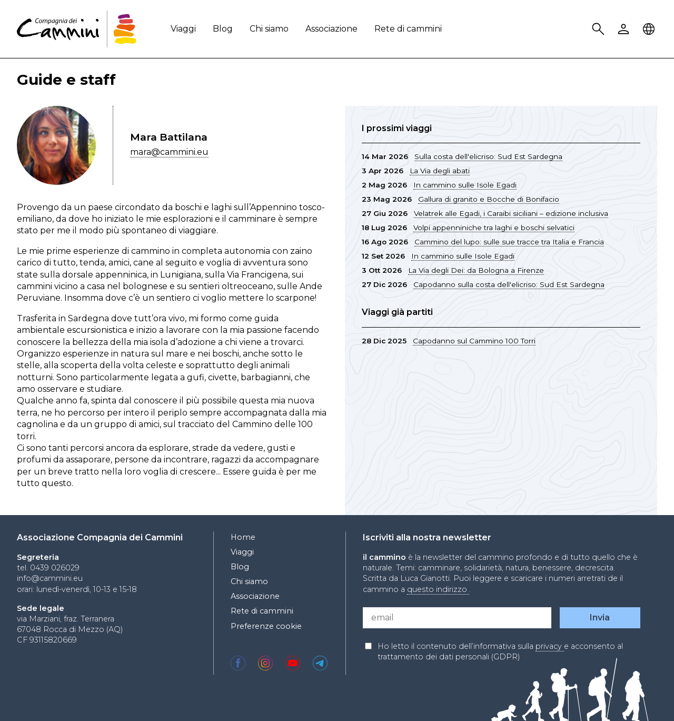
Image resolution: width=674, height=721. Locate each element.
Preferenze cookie (266, 626)
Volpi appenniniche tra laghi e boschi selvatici (493, 227)
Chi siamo (269, 29)
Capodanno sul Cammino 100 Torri (474, 341)
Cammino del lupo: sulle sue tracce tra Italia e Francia (509, 242)
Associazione (331, 29)
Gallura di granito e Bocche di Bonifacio (488, 199)
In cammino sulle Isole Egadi (465, 185)
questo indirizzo (438, 589)
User (625, 29)
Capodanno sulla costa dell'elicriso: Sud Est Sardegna (508, 284)
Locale (650, 29)
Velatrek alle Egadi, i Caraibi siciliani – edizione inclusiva (511, 213)
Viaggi (183, 29)
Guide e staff (66, 79)
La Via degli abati (440, 170)
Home (243, 537)
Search (600, 29)
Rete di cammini (408, 29)
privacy (550, 646)
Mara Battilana (168, 137)
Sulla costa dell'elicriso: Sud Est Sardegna (488, 156)
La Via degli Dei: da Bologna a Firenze (476, 270)
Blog (223, 29)
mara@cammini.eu (169, 152)
